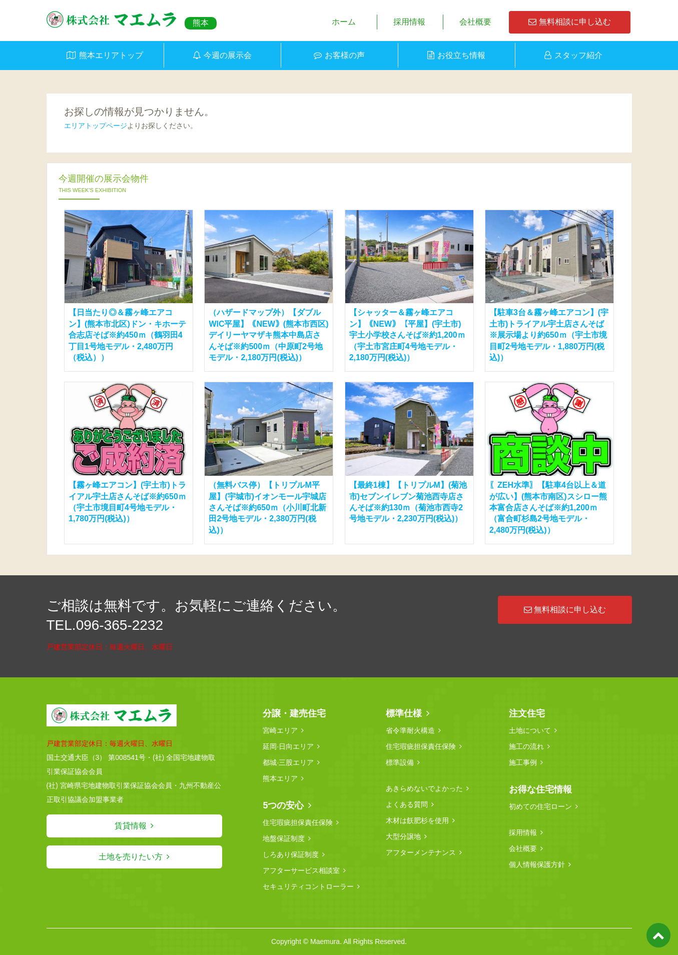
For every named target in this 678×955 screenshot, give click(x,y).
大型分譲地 (403, 836)
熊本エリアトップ (111, 55)
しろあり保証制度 (291, 854)
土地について (530, 730)
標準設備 (400, 762)
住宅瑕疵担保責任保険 (298, 822)
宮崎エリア (280, 730)
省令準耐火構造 (410, 730)
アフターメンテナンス (421, 852)
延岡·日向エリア (288, 746)
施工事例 (523, 762)
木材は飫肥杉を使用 (417, 820)
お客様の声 (345, 55)
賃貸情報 (131, 825)
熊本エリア (280, 778)
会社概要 (475, 22)
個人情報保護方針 (537, 864)
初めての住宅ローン (540, 806)
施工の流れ (526, 746)
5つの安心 (283, 805)
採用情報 (409, 22)
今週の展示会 (228, 55)
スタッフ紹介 (578, 55)
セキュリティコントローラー (308, 886)
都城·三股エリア (288, 762)
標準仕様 (404, 713)
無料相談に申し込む (569, 22)
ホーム (344, 22)
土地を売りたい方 (131, 856)
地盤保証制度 (284, 838)
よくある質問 (407, 804)
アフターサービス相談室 (301, 870)
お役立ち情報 (461, 55)
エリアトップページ (95, 126)
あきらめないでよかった (424, 788)
